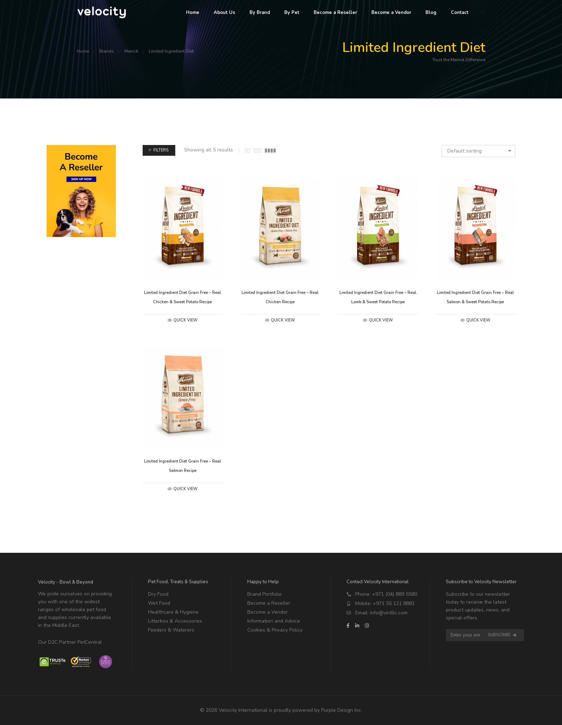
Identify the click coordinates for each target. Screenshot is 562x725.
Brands (106, 51)
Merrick (131, 51)
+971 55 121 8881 (394, 603)
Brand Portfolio (264, 594)
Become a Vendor (267, 612)
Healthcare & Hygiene (173, 612)
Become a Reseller (268, 603)
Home (83, 51)
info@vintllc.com (389, 612)
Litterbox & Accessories (175, 621)
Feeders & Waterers (171, 630)
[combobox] (478, 151)
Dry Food (158, 594)
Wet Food (159, 603)
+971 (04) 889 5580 (394, 594)
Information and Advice (273, 621)
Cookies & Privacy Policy (275, 630)
